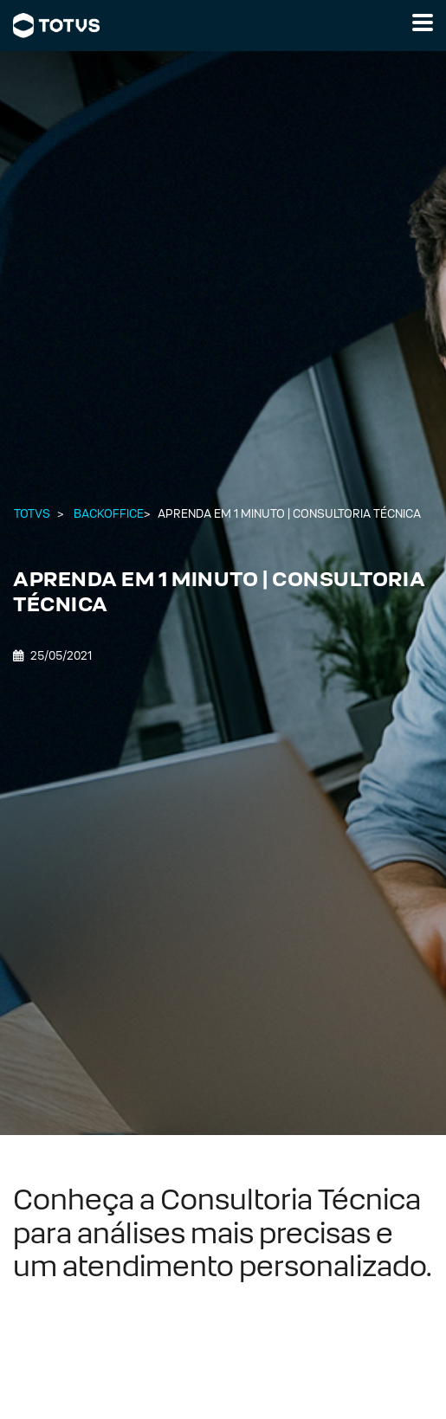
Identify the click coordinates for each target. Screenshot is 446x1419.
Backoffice (109, 513)
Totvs (32, 513)
